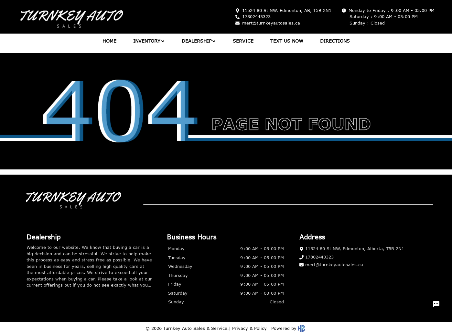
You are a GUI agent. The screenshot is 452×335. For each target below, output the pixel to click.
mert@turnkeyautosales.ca (331, 264)
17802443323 (316, 256)
